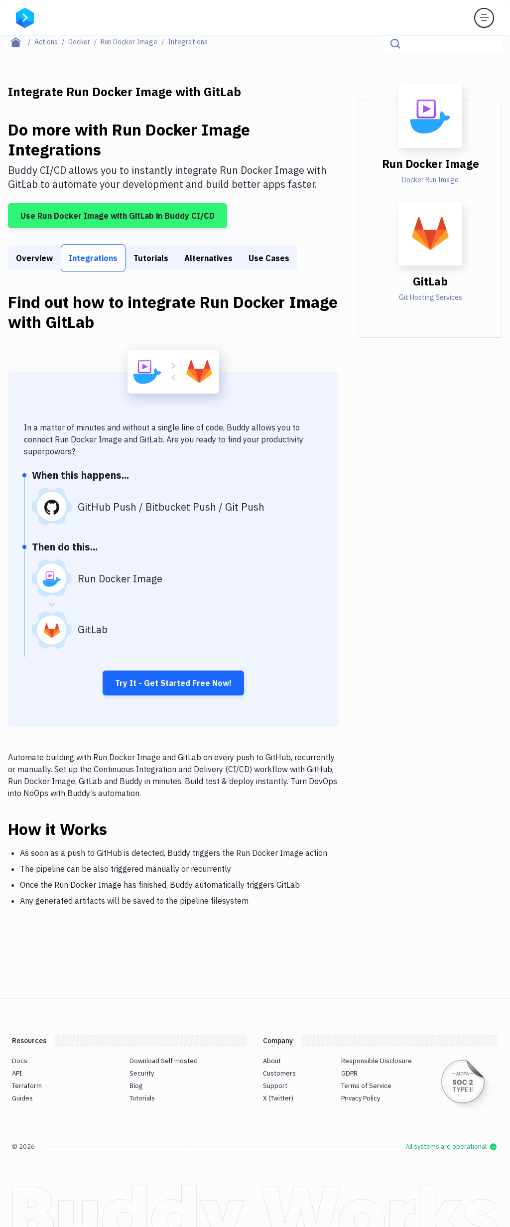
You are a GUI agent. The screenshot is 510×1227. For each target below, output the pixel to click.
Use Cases (269, 258)
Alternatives (208, 258)
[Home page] (21, 42)
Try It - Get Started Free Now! (173, 683)
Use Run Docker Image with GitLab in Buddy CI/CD (117, 216)
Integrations (93, 258)
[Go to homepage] (25, 17)
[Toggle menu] (484, 18)
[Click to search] (490, 44)
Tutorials (150, 258)
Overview (34, 258)
